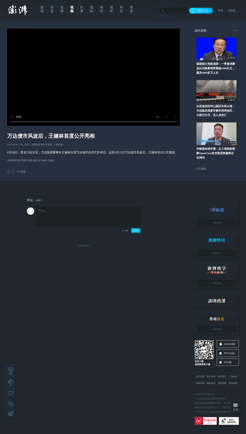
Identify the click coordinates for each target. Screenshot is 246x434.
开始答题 (216, 283)
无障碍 (232, 10)
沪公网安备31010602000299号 (210, 398)
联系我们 (222, 376)
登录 (220, 10)
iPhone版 (229, 353)
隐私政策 (211, 383)
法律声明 (200, 383)
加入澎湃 (211, 376)
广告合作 (233, 376)
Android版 (229, 343)
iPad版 (228, 362)
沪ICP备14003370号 (205, 394)
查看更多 (216, 223)
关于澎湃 (200, 376)
